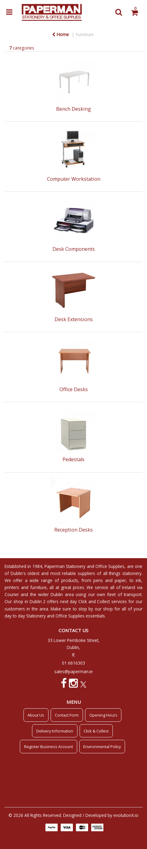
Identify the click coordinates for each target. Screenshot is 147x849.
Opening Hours (103, 715)
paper (120, 580)
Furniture (85, 34)
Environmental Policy (102, 746)
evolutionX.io (125, 815)
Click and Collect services (102, 601)
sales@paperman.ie (73, 671)
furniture (38, 587)
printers (12, 587)
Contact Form (67, 715)
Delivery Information (54, 731)
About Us (35, 715)
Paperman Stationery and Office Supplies (84, 566)
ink (138, 580)
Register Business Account (48, 746)
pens (98, 580)
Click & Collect (96, 731)
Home (60, 34)
